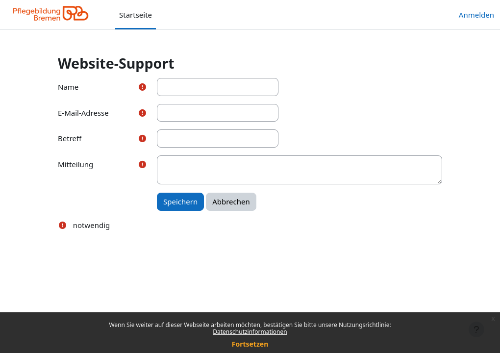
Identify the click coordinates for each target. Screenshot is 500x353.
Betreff (69, 138)
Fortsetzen (250, 344)
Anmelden (476, 15)
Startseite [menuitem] (135, 15)
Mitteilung (75, 164)
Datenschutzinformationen (250, 332)
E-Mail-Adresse (83, 113)
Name (68, 87)
